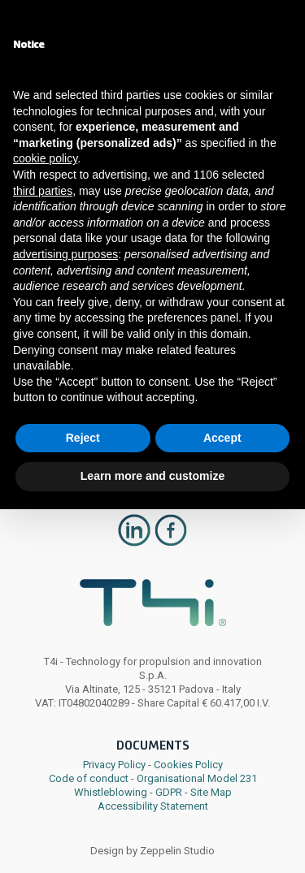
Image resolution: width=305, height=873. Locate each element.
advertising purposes (65, 254)
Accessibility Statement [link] (153, 806)
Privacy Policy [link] (114, 764)
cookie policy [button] (45, 158)
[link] (134, 544)
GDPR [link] (168, 792)
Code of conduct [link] (89, 778)
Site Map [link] (211, 792)
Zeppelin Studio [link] (177, 851)
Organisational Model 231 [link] (197, 778)
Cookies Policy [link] (188, 764)
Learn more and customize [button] (152, 475)
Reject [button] (83, 437)
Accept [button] (222, 437)
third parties (42, 190)
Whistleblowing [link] (110, 792)
